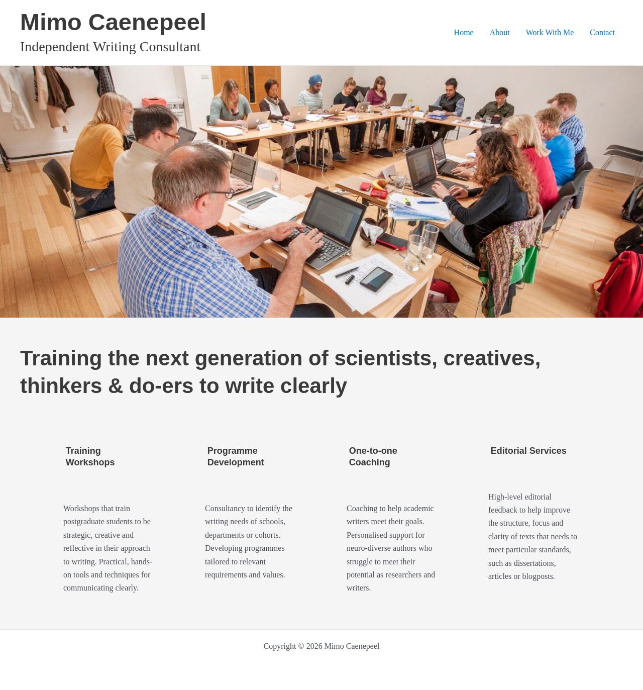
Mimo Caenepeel (113, 22)
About (500, 32)
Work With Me (550, 32)
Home (464, 32)
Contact (602, 32)
